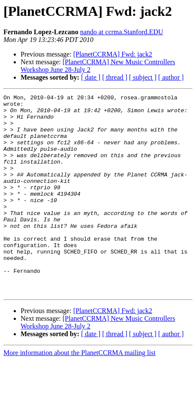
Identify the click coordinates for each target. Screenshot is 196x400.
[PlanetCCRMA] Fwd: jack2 (112, 54)
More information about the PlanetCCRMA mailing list (79, 392)
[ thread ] (114, 77)
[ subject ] (143, 77)
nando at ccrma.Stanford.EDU (121, 32)
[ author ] (171, 77)
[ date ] (90, 77)
